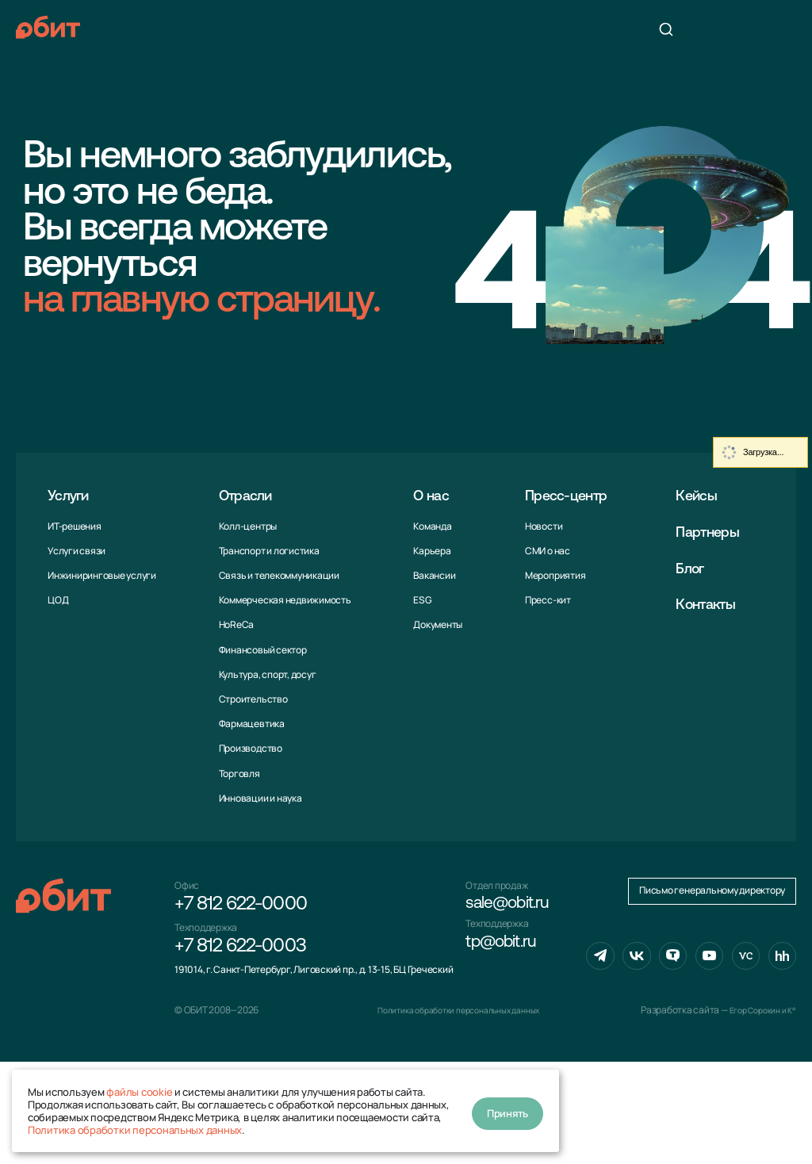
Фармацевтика (250, 723)
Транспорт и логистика (267, 550)
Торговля (238, 773)
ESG (419, 600)
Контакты (713, 605)
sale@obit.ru (513, 907)
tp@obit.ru (506, 953)
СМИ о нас (542, 550)
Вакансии (431, 575)
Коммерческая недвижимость (283, 600)
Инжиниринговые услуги (102, 575)
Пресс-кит (543, 600)
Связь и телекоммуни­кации (277, 575)
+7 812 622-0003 (240, 953)
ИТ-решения (75, 526)
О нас (430, 496)
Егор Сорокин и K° (757, 1112)
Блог (695, 569)
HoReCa (235, 624)
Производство (249, 748)
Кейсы (702, 496)
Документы (434, 624)
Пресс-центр (569, 496)
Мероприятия (550, 575)
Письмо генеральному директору (712, 996)
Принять (507, 1111)
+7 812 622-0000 (240, 907)
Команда (429, 526)
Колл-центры (246, 526)
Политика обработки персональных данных (135, 1130)
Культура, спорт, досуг (266, 674)
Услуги (72, 496)
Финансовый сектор (261, 650)
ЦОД (58, 600)
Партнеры (715, 532)
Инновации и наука (259, 798)
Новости (538, 526)
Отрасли (249, 496)
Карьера (428, 550)
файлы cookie (139, 1092)
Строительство (251, 699)
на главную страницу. (201, 302)
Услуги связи (76, 550)
